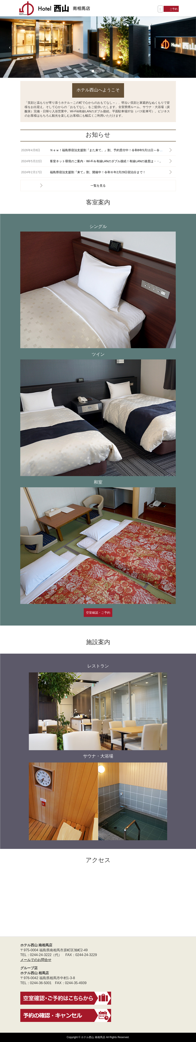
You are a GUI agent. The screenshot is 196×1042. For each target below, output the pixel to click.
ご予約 (173, 9)
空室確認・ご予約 (98, 612)
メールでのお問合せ (35, 960)
